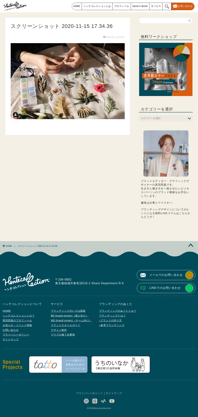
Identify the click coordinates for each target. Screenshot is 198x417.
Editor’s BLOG (140, 6)
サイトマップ (11, 339)
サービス (156, 6)
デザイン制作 (59, 330)
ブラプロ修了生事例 (63, 334)
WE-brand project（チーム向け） (71, 320)
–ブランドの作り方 (110, 320)
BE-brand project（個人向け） (69, 315)
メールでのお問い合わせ (166, 274)
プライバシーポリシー (16, 334)
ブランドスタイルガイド (65, 325)
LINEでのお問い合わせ (165, 287)
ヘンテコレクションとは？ (19, 315)
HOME (76, 6)
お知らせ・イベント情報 (17, 325)
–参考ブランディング (112, 325)
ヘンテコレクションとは (97, 6)
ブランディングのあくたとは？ (117, 310)
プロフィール (121, 6)
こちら (183, 213)
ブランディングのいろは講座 (68, 310)
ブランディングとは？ (112, 315)
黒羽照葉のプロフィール (17, 320)
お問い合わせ (185, 6)
